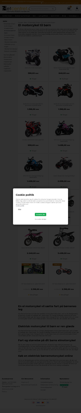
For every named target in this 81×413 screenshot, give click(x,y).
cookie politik (20, 206)
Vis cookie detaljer (40, 219)
